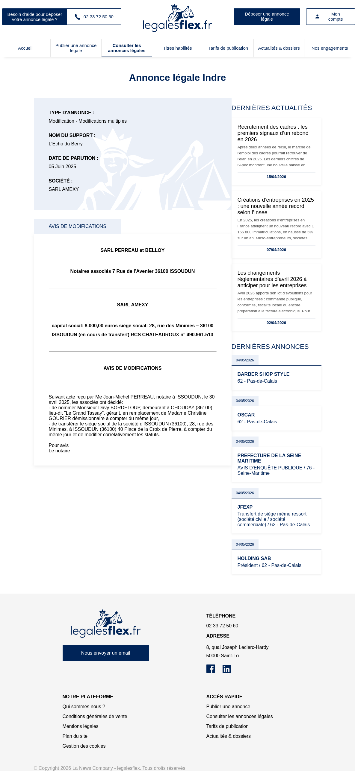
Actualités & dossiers (279, 48)
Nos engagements (330, 48)
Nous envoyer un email (105, 653)
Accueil (25, 48)
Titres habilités (177, 48)
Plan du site (75, 736)
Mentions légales (81, 726)
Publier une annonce (228, 706)
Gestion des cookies (84, 746)
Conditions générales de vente (95, 716)
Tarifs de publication (228, 48)
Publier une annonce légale (76, 48)
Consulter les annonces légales (126, 48)
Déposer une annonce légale (267, 16)
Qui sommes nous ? (84, 706)
